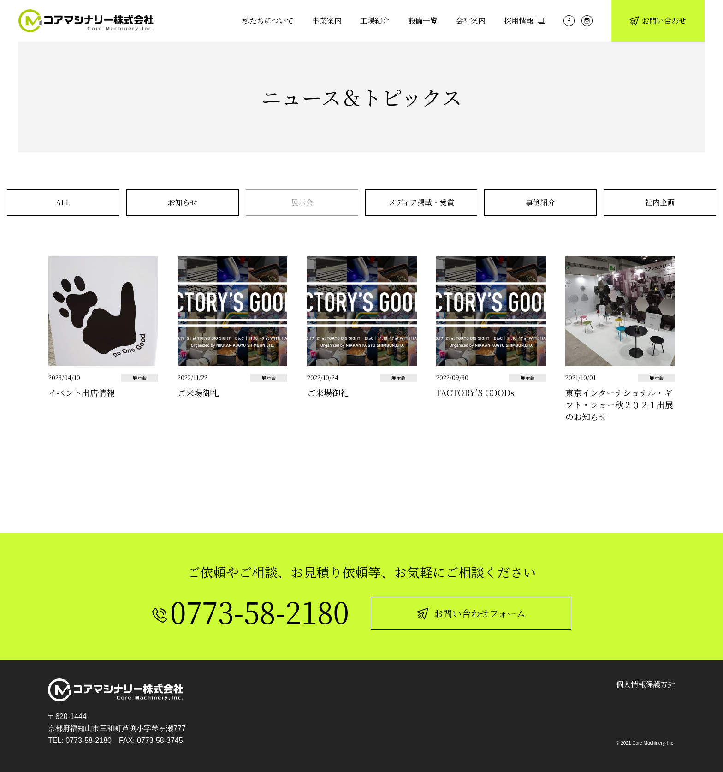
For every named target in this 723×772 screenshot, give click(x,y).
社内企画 (660, 202)
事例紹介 (540, 202)
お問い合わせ (657, 20)
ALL (63, 202)
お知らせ (182, 202)
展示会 (302, 202)
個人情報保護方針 (645, 684)
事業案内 (327, 20)
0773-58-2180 (88, 740)
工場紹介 (375, 20)
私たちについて (268, 20)
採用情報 (524, 20)
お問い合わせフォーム (471, 613)
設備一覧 (423, 20)
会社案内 (471, 20)
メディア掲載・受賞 (421, 202)
